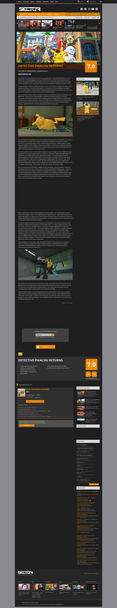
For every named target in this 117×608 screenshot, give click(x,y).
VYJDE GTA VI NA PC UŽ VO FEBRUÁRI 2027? (91, 407)
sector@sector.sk (59, 604)
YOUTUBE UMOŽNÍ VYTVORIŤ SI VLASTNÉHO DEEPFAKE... (85, 503)
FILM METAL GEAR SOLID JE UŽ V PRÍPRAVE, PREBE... (85, 536)
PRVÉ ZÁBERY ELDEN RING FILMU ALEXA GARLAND (70, 28)
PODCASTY (30, 17)
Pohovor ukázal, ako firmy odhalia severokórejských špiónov (24, 593)
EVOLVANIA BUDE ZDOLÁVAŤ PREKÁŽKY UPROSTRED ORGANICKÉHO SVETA (87, 414)
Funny (52, 1)
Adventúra (30, 396)
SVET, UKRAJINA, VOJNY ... (84, 508)
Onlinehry (38, 1)
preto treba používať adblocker (84, 505)
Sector (20, 1)
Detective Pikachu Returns (25, 409)
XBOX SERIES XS (75, 14)
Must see (79, 473)
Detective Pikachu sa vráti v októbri (27, 412)
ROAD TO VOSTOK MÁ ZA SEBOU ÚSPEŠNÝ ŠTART (91, 421)
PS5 (83, 14)
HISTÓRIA (24, 17)
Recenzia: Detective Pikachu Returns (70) (28, 407)
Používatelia (94, 371)
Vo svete (88, 371)
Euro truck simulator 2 (82, 452)
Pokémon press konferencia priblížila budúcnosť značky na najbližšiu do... (35, 416)
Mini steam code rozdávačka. (84, 455)
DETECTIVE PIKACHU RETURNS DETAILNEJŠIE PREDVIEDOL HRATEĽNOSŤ (85, 118)
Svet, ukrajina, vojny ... (82, 480)
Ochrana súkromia (26, 602)
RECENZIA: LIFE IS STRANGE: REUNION (35, 28)
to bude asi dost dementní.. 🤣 (84, 500)
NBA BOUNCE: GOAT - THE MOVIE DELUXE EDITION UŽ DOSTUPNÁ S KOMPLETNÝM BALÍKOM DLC (87, 394)
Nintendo (38, 394)
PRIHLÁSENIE (93, 1)
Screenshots (80, 462)
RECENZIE (31, 14)
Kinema (32, 1)
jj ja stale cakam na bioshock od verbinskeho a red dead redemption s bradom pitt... (87, 539)
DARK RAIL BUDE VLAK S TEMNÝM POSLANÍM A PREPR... (86, 498)
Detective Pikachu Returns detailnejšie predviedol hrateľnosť (32, 411)
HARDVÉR (49, 14)
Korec (66, 303)
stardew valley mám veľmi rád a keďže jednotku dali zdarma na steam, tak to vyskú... (88, 529)
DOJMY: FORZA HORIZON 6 (45, 28)
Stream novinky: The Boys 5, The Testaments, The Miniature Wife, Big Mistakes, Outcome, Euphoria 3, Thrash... (37, 595)
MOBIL (95, 14)
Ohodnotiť (91, 378)
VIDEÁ (38, 14)
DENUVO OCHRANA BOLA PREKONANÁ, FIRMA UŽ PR (92, 28)
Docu (56, 1)
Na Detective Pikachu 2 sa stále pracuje (27, 414)
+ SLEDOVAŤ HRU (35, 401)
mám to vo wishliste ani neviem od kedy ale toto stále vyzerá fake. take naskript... (88, 563)
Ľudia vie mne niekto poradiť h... (85, 448)
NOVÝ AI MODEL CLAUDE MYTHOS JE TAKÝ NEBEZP (24, 28)
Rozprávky (46, 1)
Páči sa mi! (45, 347)
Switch (30, 74)
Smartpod (26, 1)
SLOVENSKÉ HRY (44, 17)
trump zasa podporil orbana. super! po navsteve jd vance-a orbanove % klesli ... (86, 510)
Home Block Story (49, 592)
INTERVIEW (36, 17)
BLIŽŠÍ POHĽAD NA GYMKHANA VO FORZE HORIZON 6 (86, 513)
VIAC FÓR (96, 484)
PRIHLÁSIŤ (26, 425)
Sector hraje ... (80, 469)
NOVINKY (23, 14)
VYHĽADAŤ (77, 17)
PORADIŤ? (93, 17)
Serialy (78, 466)
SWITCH (88, 14)
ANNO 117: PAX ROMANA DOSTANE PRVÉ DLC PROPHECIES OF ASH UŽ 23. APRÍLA (88, 402)
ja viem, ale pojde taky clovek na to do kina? (87, 557)
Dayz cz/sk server (81, 445)
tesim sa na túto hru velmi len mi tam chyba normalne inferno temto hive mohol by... (87, 552)
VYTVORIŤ (91, 484)
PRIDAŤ (86, 17)
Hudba (79, 476)
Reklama (32, 602)
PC (68, 14)
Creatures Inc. (32, 394)
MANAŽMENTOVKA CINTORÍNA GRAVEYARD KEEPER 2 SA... (85, 526)
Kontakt (37, 602)
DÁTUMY (51, 17)
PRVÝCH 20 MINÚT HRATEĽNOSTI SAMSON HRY (80, 27)
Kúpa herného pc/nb (82, 459)
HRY (42, 14)
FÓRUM (56, 14)
